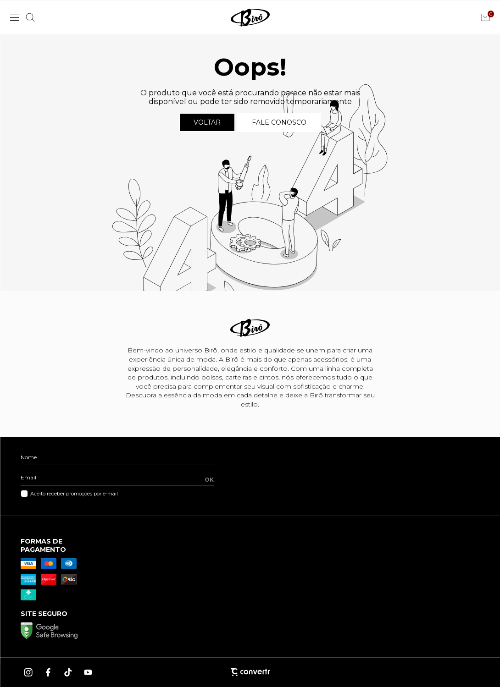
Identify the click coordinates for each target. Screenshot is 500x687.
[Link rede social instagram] (29, 672)
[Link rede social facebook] (48, 672)
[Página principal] (250, 17)
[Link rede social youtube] (88, 672)
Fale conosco (279, 122)
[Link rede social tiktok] (68, 672)
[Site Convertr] (250, 672)
